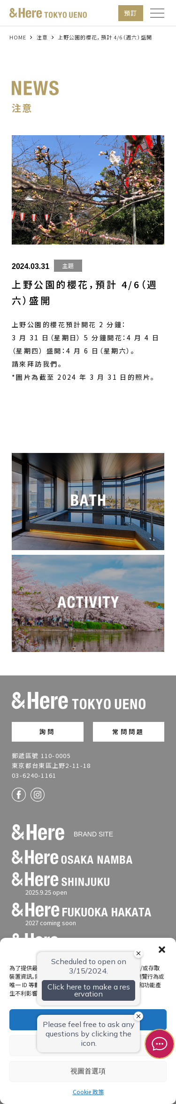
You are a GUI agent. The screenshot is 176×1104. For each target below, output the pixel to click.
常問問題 (128, 731)
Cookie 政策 (88, 1092)
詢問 (47, 731)
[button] (162, 949)
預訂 (131, 12)
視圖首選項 (88, 1071)
